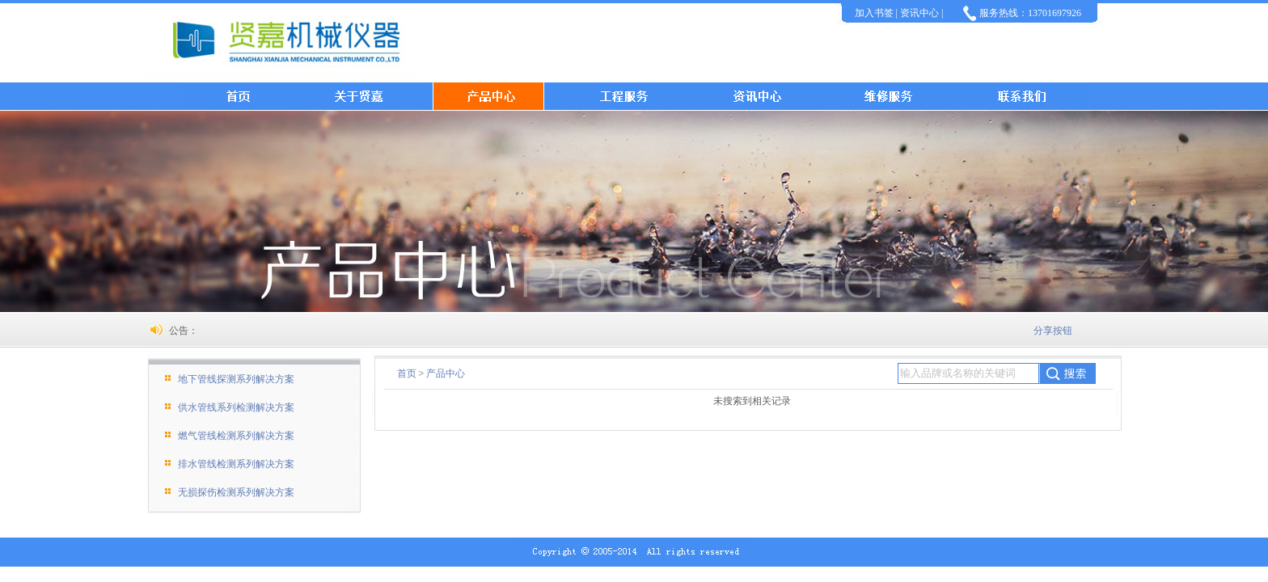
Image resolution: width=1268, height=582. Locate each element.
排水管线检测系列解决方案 (236, 464)
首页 (406, 373)
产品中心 (445, 373)
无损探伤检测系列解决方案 (236, 492)
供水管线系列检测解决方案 (236, 407)
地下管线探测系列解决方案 (236, 379)
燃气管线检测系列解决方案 (236, 435)
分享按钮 (1052, 330)
